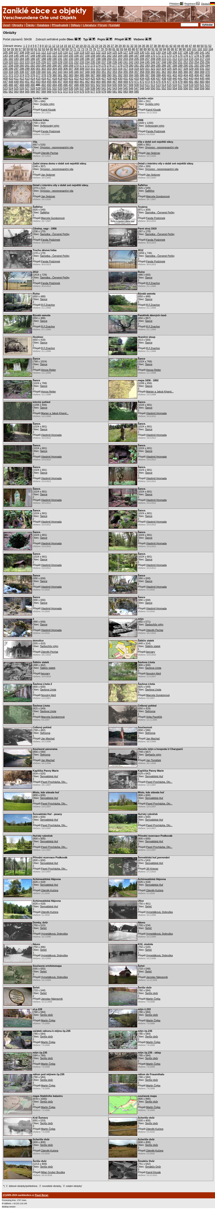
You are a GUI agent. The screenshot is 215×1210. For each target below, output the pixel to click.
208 (152, 59)
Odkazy (76, 25)
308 (76, 68)
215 (191, 59)
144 (10, 55)
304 (54, 68)
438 (163, 78)
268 (65, 65)
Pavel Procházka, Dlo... (54, 781)
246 (152, 62)
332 (207, 68)
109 (27, 52)
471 (136, 81)
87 (137, 49)
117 (71, 52)
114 (54, 52)
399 (158, 75)
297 (16, 68)
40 (163, 46)
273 (92, 65)
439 (169, 78)
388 (98, 75)
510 (142, 85)
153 (60, 55)
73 (82, 49)
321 (147, 68)
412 (21, 78)
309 (81, 68)
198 (98, 59)
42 (170, 46)
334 (10, 72)
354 (120, 72)
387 (92, 75)
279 (125, 65)
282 (142, 65)
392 (120, 75)
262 (32, 65)
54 (8, 49)
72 (78, 49)
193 (71, 59)
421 (71, 78)
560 (207, 88)
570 (54, 91)
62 (39, 49)
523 (5, 88)
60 (31, 49)
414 (32, 78)
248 (163, 62)
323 (158, 68)
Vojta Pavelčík (154, 716)
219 (5, 62)
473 (147, 81)
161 (103, 55)
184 (21, 59)
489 (27, 85)
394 (131, 75)
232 (76, 62)
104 (210, 49)
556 (185, 88)
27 (112, 46)
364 (174, 72)
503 (103, 85)
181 (5, 59)
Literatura (89, 25)
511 (147, 85)
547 (136, 88)
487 (16, 85)
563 (16, 91)
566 (32, 91)
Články (30, 25)
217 (202, 59)
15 (65, 46)
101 (194, 49)
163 (114, 55)
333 (5, 72)
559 (202, 88)
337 (27, 72)
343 (60, 72)
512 (152, 85)
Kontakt (114, 25)
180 (207, 55)
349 (92, 72)
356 (131, 72)
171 (158, 55)
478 (174, 81)
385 (81, 75)
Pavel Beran (41, 1195)
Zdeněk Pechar (49, 153)
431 (125, 78)
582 (120, 91)
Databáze (43, 25)
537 (81, 88)
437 (158, 78)
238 (109, 62)
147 (27, 55)
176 (185, 55)
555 (180, 88)
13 (57, 46)
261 (27, 65)
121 (92, 52)
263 (38, 65)
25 (104, 46)
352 (109, 72)
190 (54, 59)
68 (63, 49)
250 (174, 62)
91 (152, 49)
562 (10, 91)
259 (16, 65)
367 (191, 72)
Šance (148, 277)
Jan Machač (48, 738)
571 (60, 91)
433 (136, 78)
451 (27, 81)
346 (76, 72)
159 (92, 55)
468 (120, 81)
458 (65, 81)
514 (163, 85)
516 (174, 85)
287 (169, 65)
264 (43, 65)
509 (136, 85)
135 (169, 52)
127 (125, 52)
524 (10, 88)
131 (147, 52)
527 (27, 88)
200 (109, 59)
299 (27, 68)
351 (103, 72)
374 (21, 75)
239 (114, 62)
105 (5, 52)
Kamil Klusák (48, 109)
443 (191, 78)
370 (207, 72)
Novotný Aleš (153, 673)
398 (152, 75)
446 (207, 78)
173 (169, 55)
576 (87, 91)
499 (81, 85)
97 (176, 49)
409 (5, 78)
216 (196, 59)
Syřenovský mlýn (49, 125)
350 (98, 72)
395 (136, 75)
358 (142, 72)
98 (180, 49)
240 (120, 62)
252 (185, 62)
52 (209, 46)
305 (60, 68)
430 (120, 78)
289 (180, 65)
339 (38, 72)
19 (80, 46)
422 (76, 78)
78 (102, 49)
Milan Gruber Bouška (53, 1172)
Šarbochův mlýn (154, 624)
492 (43, 85)
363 (169, 72)
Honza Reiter (48, 369)
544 (120, 88)
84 (125, 49)
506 (120, 85)
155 (71, 55)
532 (54, 88)
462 (87, 81)
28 (116, 46)
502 (98, 85)
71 (74, 49)
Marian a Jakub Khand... (160, 391)
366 (185, 72)
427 (103, 78)
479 (180, 81)
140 (196, 52)
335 (16, 72)
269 (71, 65)
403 (180, 75)
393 (125, 75)
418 (54, 78)
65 (51, 49)
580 (109, 91)
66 (55, 49)
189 (49, 59)
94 (164, 49)
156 (76, 55)
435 (147, 78)
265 (49, 65)
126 (120, 52)
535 (71, 88)
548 (142, 88)
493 (49, 85)
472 (142, 81)
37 (151, 46)
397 (147, 75)
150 (43, 55)
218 (207, 59)
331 (202, 68)
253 (191, 62)
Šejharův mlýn (153, 754)
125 (114, 52)
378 (43, 75)
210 (163, 59)
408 (207, 75)
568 (43, 91)
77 (98, 49)
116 (65, 52)
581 (114, 91)
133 (158, 52)
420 (65, 78)
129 (136, 52)
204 (131, 59)
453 (38, 81)
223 (27, 62)
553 (169, 88)
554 (174, 88)
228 (54, 62)
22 (92, 46)
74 (86, 49)
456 (54, 81)
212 (174, 59)
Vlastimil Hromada (156, 413)
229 (60, 62)
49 (198, 46)
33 (135, 46)
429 (114, 78)
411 (16, 78)
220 (10, 62)
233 (81, 62)
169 (147, 55)
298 (21, 68)
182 (10, 59)
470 (131, 81)
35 (143, 46)
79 (106, 49)
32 (131, 46)
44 (178, 46)
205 (136, 59)
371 (5, 75)
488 (21, 85)
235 (92, 62)
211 (169, 59)
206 (142, 59)
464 (98, 81)
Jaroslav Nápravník (157, 977)
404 (185, 75)
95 (168, 49)
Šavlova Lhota (153, 667)
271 (81, 65)
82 (117, 49)
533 (60, 88)
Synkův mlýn (47, 104)
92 (156, 49)
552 (163, 88)
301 (38, 68)
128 (131, 52)
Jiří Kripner (152, 868)
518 (185, 85)
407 (202, 75)
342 (54, 72)
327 (180, 68)
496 (65, 85)
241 (125, 62)
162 (109, 55)
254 (196, 62)
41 (166, 46)
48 (194, 46)
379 (49, 75)
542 (109, 88)
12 (53, 46)
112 (43, 52)
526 (21, 88)
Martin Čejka (153, 998)
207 (147, 59)
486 (10, 85)
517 (180, 85)
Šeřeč (148, 906)
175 (180, 55)
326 (174, 68)
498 (76, 85)
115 (60, 52)
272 (87, 65)
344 (65, 72)
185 (27, 59)
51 (206, 46)
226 (43, 62)
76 (94, 49)
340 (43, 72)
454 (43, 81)
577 (92, 91)
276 (109, 65)
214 (185, 59)
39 (159, 46)
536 (76, 88)
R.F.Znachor (153, 283)
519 (191, 85)
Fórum (102, 25)
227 (49, 62)
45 (182, 46)
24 (100, 46)
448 (10, 81)
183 (16, 59)
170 (152, 55)
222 (21, 62)
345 (71, 72)
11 (49, 46)
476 (163, 81)
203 (125, 59)
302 (43, 68)
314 (109, 68)
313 (103, 68)
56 (16, 49)
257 (5, 65)
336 (21, 72)
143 (5, 55)
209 (158, 59)
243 (136, 62)
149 (38, 55)
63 (43, 49)
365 (180, 72)
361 (158, 72)
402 (174, 75)
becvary (150, 651)
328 (185, 68)
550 (152, 88)
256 (207, 62)
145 (16, 55)
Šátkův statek (152, 646)
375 (27, 75)
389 (103, 75)
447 (5, 81)
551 (158, 88)
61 (35, 49)
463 (92, 81)
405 (191, 75)
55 (12, 49)
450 (21, 81)
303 (49, 68)
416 (43, 78)
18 (77, 46)
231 (71, 62)
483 (202, 81)
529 (38, 88)
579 (103, 91)
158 (87, 55)
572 (65, 91)
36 (147, 46)
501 (92, 85)
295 (5, 68)
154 (65, 55)
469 (125, 81)
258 (10, 65)
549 (147, 88)
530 (43, 88)
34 (139, 46)
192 (65, 59)
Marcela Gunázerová (158, 196)
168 (142, 55)
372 (10, 75)
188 (43, 59)
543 (114, 88)
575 (81, 91)
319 (136, 68)
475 (158, 81)
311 (92, 68)
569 (49, 91)
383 (71, 75)
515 (169, 85)
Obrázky (17, 25)
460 (76, 81)
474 (152, 81)
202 (120, 59)
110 (32, 52)
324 (163, 68)
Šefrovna (150, 711)
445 (202, 78)
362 (163, 72)
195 (81, 59)
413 (27, 78)
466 (109, 81)
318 (131, 68)
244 (142, 62)
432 (131, 78)
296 (10, 68)
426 (98, 78)
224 (32, 62)
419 (60, 78)
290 (185, 65)
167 (136, 55)
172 (163, 55)
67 (59, 49)
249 (169, 62)
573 (71, 91)
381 (60, 75)
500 (87, 85)
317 (125, 68)
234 (87, 62)
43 (174, 46)
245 (147, 62)
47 (190, 46)
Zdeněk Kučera (49, 890)
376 (32, 75)
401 (169, 75)
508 (131, 85)
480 (185, 81)
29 (120, 46)
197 (92, 59)
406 (196, 75)
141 (202, 52)
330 (196, 68)
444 (196, 78)
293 (202, 65)
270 (76, 65)
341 (49, 72)
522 (207, 85)
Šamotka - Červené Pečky (159, 212)
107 (16, 52)
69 (66, 49)
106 (10, 52)
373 (16, 75)
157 (81, 55)
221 (16, 62)
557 (191, 88)
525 (16, 88)
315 (114, 68)
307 (71, 68)
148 (32, 55)
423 (81, 78)
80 (109, 49)
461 (81, 81)
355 (125, 72)
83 (121, 49)
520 (196, 85)
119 (81, 52)
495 (60, 85)
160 (98, 55)
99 (184, 49)
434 (142, 78)
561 (5, 91)
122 (98, 52)
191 (60, 59)
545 (125, 88)
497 (71, 85)
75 (90, 49)
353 (114, 72)
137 (180, 52)
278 (120, 65)
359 (147, 72)
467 (114, 81)
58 (24, 49)
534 (65, 88)
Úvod (6, 25)
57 (20, 49)
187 (38, 59)
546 (131, 88)
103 (205, 49)
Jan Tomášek (153, 760)
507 (125, 85)
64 (47, 49)
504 (109, 85)
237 (103, 62)
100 (188, 49)
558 (196, 88)
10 (45, 46)
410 (10, 78)
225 (38, 62)
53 (4, 49)
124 (109, 52)
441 (180, 78)
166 (131, 55)
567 (38, 91)
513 (158, 85)
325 (169, 68)
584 (131, 91)
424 (87, 78)
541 (103, 88)
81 (113, 49)
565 (27, 91)
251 (180, 62)
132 (152, 52)
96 (172, 49)
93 (160, 49)
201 (114, 59)
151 (49, 55)
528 (32, 88)
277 (114, 65)
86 (133, 49)
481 (191, 81)
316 (120, 68)
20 (84, 46)
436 (152, 78)
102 (199, 49)
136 (174, 52)
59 (27, 49)
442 (185, 78)
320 (142, 68)
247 (158, 62)
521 (202, 85)
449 (16, 81)
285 (158, 65)
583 (125, 91)
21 (88, 46)
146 (21, 55)
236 (98, 62)
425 (92, 78)
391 (114, 75)
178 (196, 55)
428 (109, 78)
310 (87, 68)
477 (169, 81)
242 (131, 62)
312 (98, 68)
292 (196, 65)
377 (38, 75)
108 (21, 52)
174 (174, 55)
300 (32, 68)
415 (38, 78)
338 (32, 72)
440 (174, 78)
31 (127, 46)
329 (191, 68)
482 (196, 81)
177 (191, 55)
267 (60, 65)
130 (142, 52)
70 (70, 49)
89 (145, 49)
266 (54, 65)
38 (155, 46)
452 (32, 81)
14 (61, 46)
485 (5, 85)
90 (148, 49)
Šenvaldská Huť (49, 776)
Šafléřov (149, 190)
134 (163, 52)
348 (87, 72)
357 (136, 72)
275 (103, 65)
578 (98, 91)
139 (191, 52)
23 (96, 46)
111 (38, 52)
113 (49, 52)
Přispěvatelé (60, 25)
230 (65, 62)
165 (125, 55)
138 (185, 52)
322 (152, 68)
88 (141, 49)
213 (180, 59)
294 (207, 65)
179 (202, 55)
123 (103, 52)
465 (103, 81)
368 (196, 72)
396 (142, 75)
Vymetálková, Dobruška (159, 912)
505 (114, 85)
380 (54, 75)
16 (69, 46)
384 (76, 75)
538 (87, 88)
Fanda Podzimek (50, 131)
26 (108, 46)
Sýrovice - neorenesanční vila (56, 147)
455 (49, 81)
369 (202, 72)
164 (120, 55)
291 (191, 65)
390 (109, 75)
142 (207, 52)
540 (98, 88)
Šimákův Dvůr (153, 1166)
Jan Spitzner (153, 153)
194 (76, 59)
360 (152, 72)
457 (60, 81)
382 (65, 75)
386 (87, 75)
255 (202, 62)
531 (49, 88)
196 (87, 59)
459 (71, 81)
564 (21, 91)
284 (152, 65)
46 (186, 46)
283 (147, 65)
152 (54, 55)
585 (136, 91)
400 (163, 75)
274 (98, 65)
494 (54, 85)
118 (76, 52)
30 (123, 46)
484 (207, 81)
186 (32, 59)
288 (174, 65)
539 (92, 88)
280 (131, 65)
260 (21, 65)
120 (87, 52)
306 (65, 68)
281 (136, 65)
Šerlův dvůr (151, 993)
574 (76, 91)
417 (49, 78)
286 (163, 65)
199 (103, 59)
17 (73, 46)
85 (129, 49)
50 (202, 46)
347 (81, 72)
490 (32, 85)
